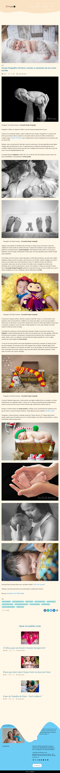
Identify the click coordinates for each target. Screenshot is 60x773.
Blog (52, 6)
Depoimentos (45, 6)
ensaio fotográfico (6, 601)
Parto (38, 4)
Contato (37, 765)
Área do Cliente (49, 9)
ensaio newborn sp (51, 601)
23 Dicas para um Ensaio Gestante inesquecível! (24, 648)
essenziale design (45, 604)
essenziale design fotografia (8, 606)
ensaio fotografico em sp (18, 601)
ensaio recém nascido (34, 604)
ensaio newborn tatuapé (7, 604)
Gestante (51, 4)
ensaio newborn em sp (40, 601)
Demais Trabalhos (34, 6)
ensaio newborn (29, 601)
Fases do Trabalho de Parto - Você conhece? (22, 696)
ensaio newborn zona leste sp (21, 604)
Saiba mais (31, 738)
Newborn (44, 4)
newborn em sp (20, 606)
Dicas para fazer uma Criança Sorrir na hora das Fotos (27, 672)
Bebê (3, 65)
